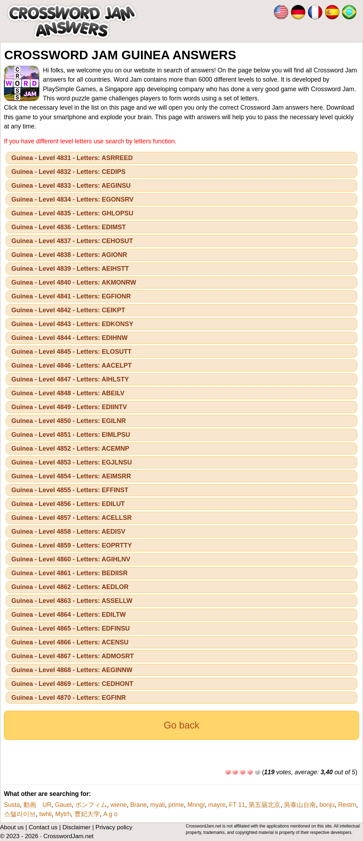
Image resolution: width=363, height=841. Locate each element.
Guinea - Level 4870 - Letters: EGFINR (68, 697)
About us (12, 827)
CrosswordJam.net (68, 836)
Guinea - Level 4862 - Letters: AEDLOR (69, 586)
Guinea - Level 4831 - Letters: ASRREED (72, 157)
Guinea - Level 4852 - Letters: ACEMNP (70, 448)
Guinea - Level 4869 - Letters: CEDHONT (72, 683)
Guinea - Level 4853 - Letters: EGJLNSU (71, 462)
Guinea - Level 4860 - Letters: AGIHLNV (70, 559)
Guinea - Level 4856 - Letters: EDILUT (68, 503)
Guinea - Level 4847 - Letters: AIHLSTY (70, 379)
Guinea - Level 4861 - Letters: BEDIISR (69, 573)
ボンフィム (91, 804)
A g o (110, 814)
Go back (182, 725)
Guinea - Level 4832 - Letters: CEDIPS (68, 171)
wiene (119, 804)
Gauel (63, 804)
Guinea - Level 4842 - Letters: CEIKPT (68, 310)
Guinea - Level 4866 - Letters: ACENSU (69, 642)
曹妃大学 (87, 814)
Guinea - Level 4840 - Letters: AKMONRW (73, 282)
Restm (347, 804)
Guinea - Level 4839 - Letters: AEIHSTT (70, 268)
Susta (12, 804)
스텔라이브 (20, 814)
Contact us (43, 827)
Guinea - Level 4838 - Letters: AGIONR (69, 254)
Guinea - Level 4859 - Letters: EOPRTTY (71, 545)
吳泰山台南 (300, 804)
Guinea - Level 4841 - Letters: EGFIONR (71, 296)
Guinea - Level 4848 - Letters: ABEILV (67, 393)
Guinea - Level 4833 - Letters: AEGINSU (70, 185)
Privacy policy (113, 827)
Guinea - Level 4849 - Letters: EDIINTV (69, 407)
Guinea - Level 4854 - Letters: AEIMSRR (71, 476)
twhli (45, 814)
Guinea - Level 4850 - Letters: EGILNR (68, 420)
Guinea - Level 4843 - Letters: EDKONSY (72, 324)
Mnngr (196, 804)
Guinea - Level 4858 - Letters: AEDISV (68, 531)
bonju (327, 804)
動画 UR (37, 804)
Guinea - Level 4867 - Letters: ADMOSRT (72, 656)
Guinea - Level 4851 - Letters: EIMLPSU (70, 434)
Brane (138, 804)
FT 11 (237, 804)
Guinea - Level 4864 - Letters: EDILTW (68, 614)
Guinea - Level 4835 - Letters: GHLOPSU (72, 213)
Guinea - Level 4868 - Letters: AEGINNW (71, 670)
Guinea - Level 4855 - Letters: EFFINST (69, 490)
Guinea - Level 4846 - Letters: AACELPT (71, 365)
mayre (216, 804)
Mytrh (63, 814)
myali (157, 804)
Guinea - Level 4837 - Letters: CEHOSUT (72, 240)
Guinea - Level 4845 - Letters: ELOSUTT (71, 351)
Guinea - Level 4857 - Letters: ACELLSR (71, 517)
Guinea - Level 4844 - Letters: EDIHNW (69, 337)
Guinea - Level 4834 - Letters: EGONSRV (72, 199)
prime (176, 804)
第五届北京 (264, 804)
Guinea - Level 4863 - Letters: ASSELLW (71, 600)
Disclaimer (76, 827)
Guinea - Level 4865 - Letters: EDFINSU (70, 628)
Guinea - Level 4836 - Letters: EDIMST (68, 227)
